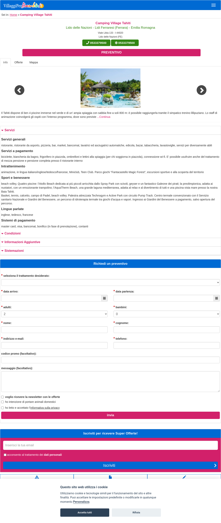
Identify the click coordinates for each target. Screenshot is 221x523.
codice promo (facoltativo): (19, 353)
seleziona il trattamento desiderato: (25, 276)
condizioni (10, 233)
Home (13, 14)
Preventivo (111, 52)
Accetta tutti (85, 512)
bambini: (120, 307)
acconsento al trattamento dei (32, 454)
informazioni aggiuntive (20, 242)
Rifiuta (136, 512)
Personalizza (81, 502)
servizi (7, 130)
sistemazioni (12, 251)
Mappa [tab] (33, 62)
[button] (16, 88)
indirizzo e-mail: (12, 338)
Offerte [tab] (18, 62)
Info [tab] (5, 62)
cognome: (121, 323)
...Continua (103, 116)
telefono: (120, 338)
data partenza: (124, 291)
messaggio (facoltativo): (17, 368)
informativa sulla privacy (45, 407)
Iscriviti (160, 465)
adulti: (6, 307)
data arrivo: (9, 291)
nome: (6, 323)
